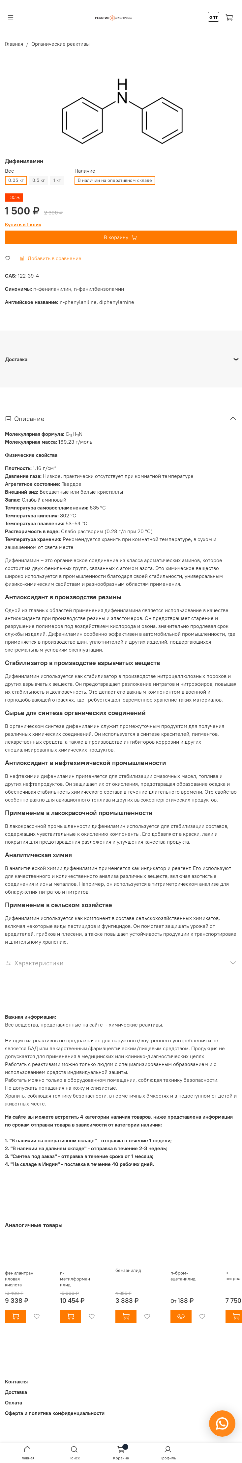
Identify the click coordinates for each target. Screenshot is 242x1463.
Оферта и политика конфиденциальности (55, 1413)
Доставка (16, 1392)
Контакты (16, 1381)
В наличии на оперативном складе (115, 180)
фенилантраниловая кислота (19, 1279)
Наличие (85, 171)
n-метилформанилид (75, 1279)
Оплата (13, 1402)
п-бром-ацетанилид (183, 1276)
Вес (9, 171)
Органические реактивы (60, 43)
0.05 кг (16, 180)
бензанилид (128, 1270)
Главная (14, 43)
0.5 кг (38, 180)
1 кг (57, 180)
